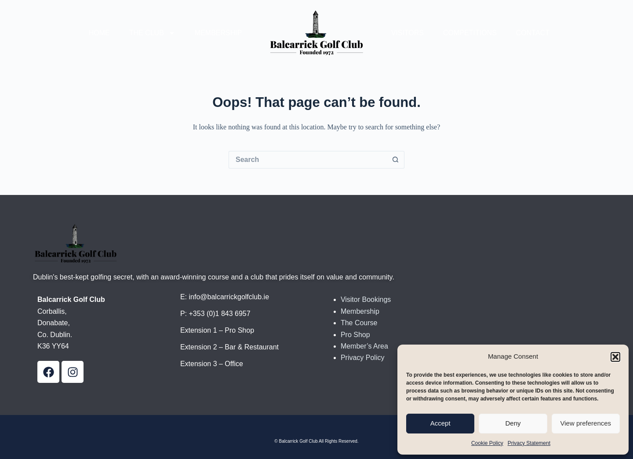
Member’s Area (364, 346)
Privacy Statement (529, 443)
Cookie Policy (487, 443)
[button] (615, 357)
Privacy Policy (363, 357)
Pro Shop (355, 334)
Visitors (407, 33)
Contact (532, 33)
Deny (512, 423)
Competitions (470, 33)
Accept (440, 423)
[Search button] (395, 160)
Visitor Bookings (366, 299)
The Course (359, 323)
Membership (218, 33)
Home (99, 33)
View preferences (585, 423)
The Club (152, 33)
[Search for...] (308, 160)
